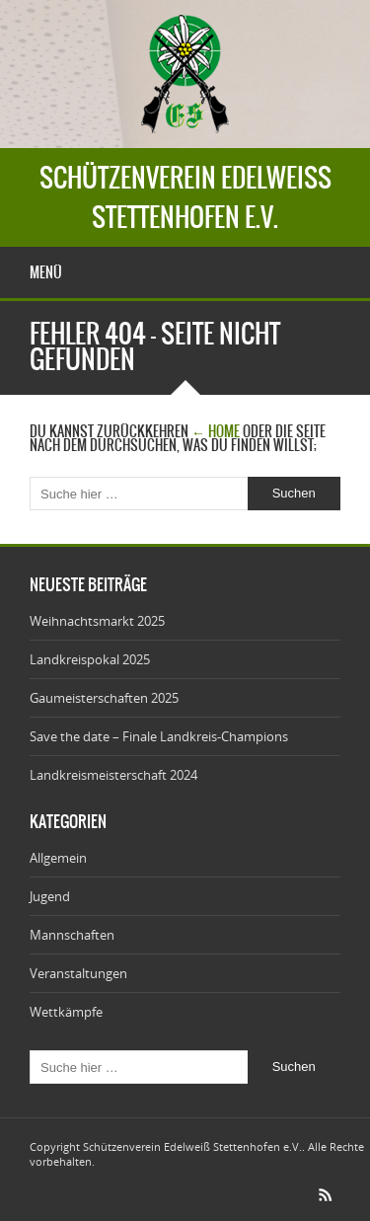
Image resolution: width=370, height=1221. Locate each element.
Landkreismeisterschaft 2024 (113, 775)
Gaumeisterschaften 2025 (104, 698)
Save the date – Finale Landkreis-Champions (159, 736)
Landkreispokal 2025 (90, 659)
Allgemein (58, 858)
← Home (215, 431)
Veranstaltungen (78, 973)
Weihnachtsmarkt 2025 (97, 621)
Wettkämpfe (66, 1012)
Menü (46, 272)
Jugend (50, 896)
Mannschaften (72, 935)
